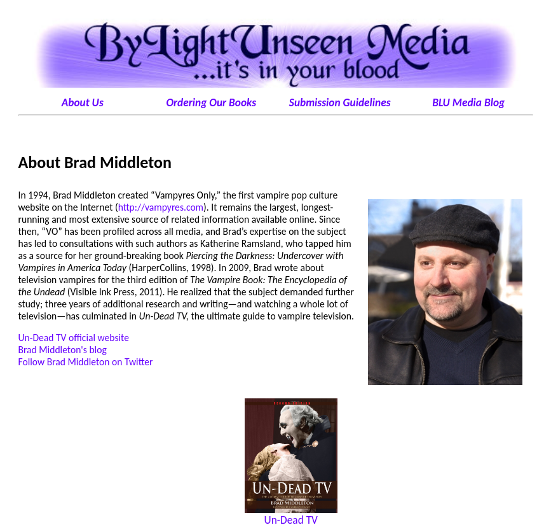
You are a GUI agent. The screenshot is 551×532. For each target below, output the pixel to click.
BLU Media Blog (468, 102)
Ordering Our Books (211, 102)
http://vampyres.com (160, 207)
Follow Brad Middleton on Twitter (85, 362)
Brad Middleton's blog (62, 350)
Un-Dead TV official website (73, 338)
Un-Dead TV (291, 520)
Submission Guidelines (340, 102)
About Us (83, 102)
